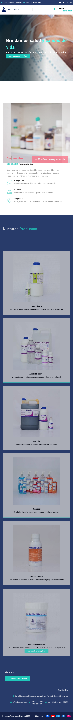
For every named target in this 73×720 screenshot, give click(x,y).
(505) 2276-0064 (65, 11)
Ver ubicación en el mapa (17, 678)
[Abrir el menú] (34, 9)
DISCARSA (13, 9)
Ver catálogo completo (36, 655)
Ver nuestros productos (18, 56)
